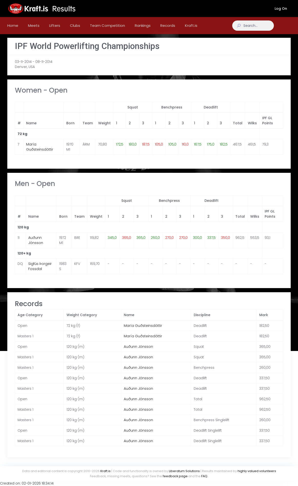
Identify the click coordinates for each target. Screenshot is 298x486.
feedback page (175, 476)
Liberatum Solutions (184, 471)
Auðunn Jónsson (35, 245)
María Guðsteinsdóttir (39, 152)
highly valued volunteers (257, 471)
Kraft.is (105, 471)
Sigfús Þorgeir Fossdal (40, 271)
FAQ (204, 476)
